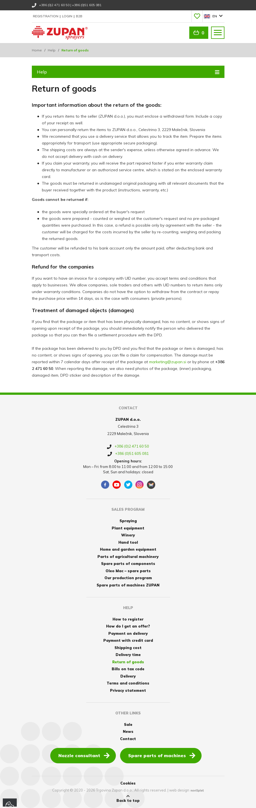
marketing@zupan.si (167, 361)
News (128, 731)
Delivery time (128, 654)
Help (52, 50)
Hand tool (128, 542)
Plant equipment (128, 528)
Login (67, 16)
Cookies (128, 783)
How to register (128, 619)
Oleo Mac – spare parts (128, 571)
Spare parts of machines (161, 755)
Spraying (128, 521)
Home (37, 50)
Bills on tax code (128, 669)
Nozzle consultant (84, 755)
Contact (128, 738)
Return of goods (128, 662)
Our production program (128, 578)
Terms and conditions (128, 683)
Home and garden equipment (128, 549)
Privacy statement (128, 690)
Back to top (128, 798)
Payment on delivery (128, 633)
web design (179, 790)
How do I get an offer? (128, 626)
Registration (46, 16)
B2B (79, 16)
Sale (128, 724)
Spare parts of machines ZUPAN (128, 585)
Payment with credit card (128, 640)
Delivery (128, 676)
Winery (128, 535)
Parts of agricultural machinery (128, 556)
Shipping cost (128, 647)
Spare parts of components (128, 563)
